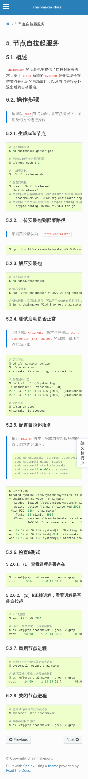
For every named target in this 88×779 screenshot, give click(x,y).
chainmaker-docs (47, 7)
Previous (18, 740)
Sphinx (28, 766)
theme (53, 766)
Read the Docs (18, 770)
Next (73, 740)
